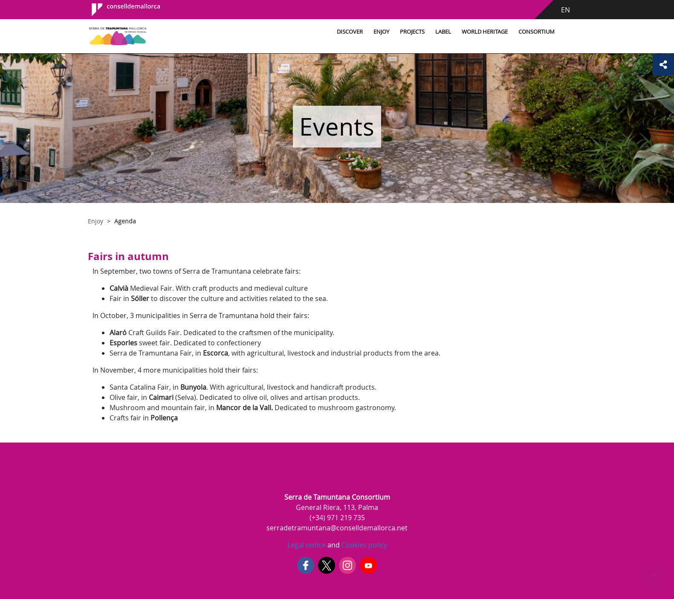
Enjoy (381, 31)
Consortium (536, 31)
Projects (412, 31)
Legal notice (306, 545)
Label (443, 31)
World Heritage (485, 31)
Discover (350, 31)
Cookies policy (363, 545)
